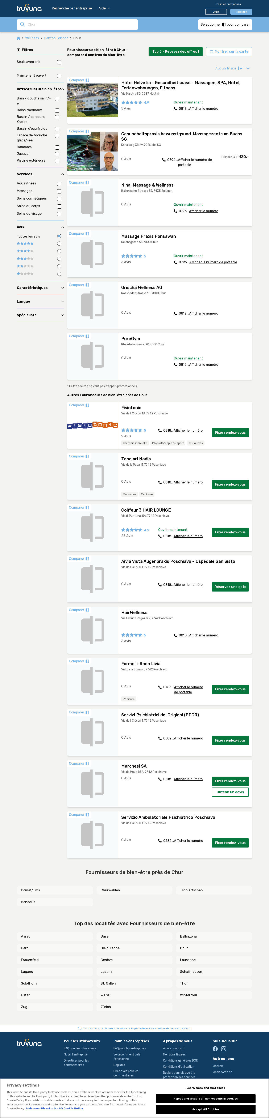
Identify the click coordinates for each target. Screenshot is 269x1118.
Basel (105, 936)
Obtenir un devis (230, 792)
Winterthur (188, 995)
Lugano (27, 972)
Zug (24, 1007)
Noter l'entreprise (76, 1054)
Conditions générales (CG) (180, 1060)
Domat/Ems (30, 890)
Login (216, 11)
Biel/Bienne (110, 948)
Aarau (25, 936)
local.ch (218, 1066)
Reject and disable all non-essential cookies (206, 1098)
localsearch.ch (222, 1072)
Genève (107, 960)
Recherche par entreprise (72, 8)
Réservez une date (230, 587)
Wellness (32, 38)
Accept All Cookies (205, 1109)
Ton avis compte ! (137, 1028)
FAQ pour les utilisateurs (80, 1048)
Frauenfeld (30, 960)
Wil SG (105, 995)
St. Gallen (108, 983)
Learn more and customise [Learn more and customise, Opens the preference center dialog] (205, 1087)
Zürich (106, 1007)
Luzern (106, 972)
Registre (241, 11)
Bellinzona (188, 936)
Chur (184, 948)
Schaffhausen (191, 972)
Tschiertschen (191, 890)
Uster (25, 995)
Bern (25, 948)
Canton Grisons (56, 38)
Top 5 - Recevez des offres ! (175, 52)
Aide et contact (174, 1048)
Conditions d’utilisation (178, 1066)
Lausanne (188, 960)
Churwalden (110, 890)
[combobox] (81, 24)
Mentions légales (174, 1054)
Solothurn (29, 983)
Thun (184, 983)
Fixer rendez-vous (230, 433)
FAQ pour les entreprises (129, 1048)
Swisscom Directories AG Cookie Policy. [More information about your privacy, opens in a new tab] (55, 1108)
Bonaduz (28, 902)
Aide (104, 8)
